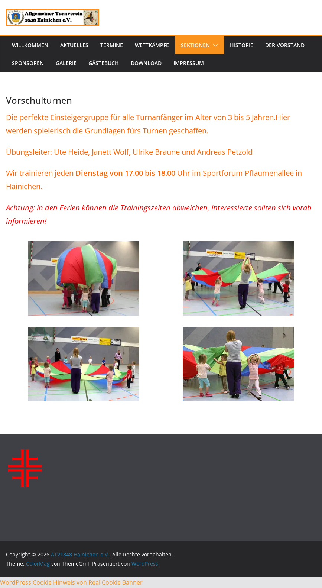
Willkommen (30, 45)
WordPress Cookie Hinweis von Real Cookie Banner (71, 582)
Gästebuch (103, 63)
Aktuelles (74, 45)
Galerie (66, 63)
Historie (241, 45)
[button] (214, 45)
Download (146, 63)
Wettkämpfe (152, 45)
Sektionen (195, 45)
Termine (111, 45)
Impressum (188, 63)
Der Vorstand (285, 45)
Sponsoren (28, 63)
